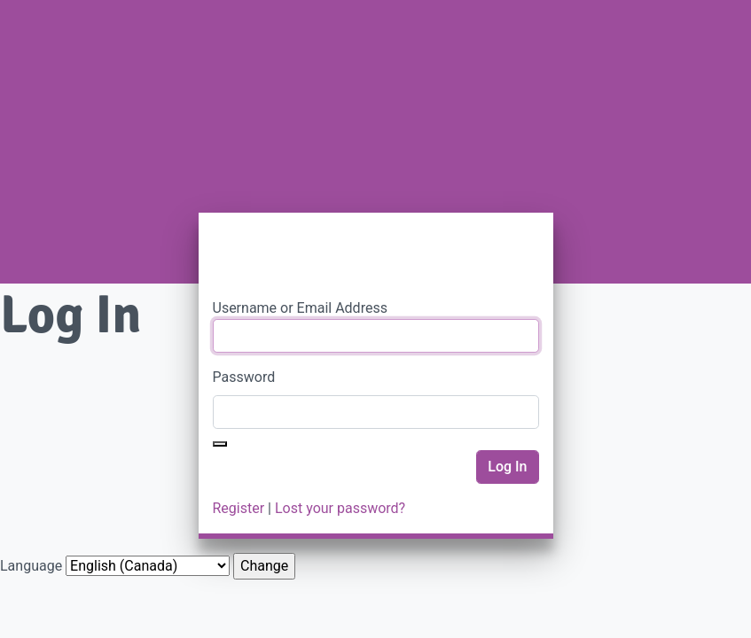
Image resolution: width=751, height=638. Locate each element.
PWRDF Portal (376, 255)
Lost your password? (340, 508)
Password (244, 377)
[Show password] (220, 444)
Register (239, 508)
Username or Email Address (300, 308)
